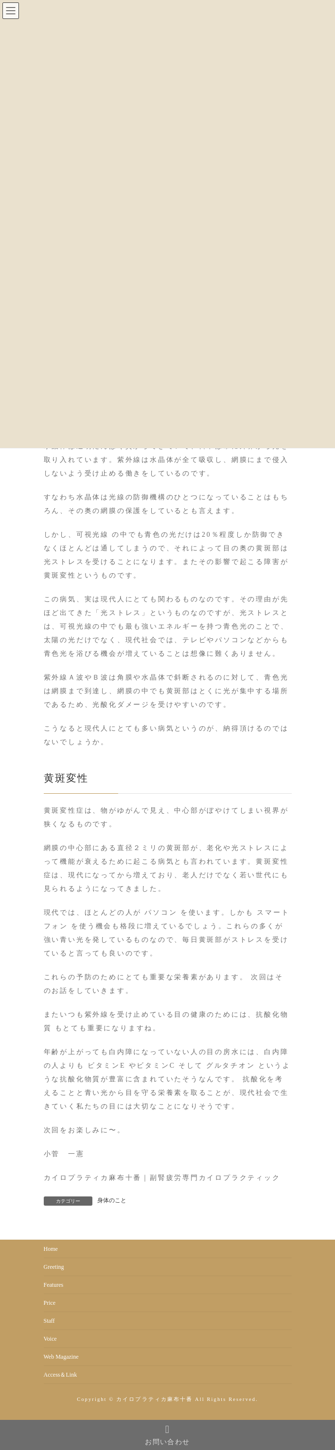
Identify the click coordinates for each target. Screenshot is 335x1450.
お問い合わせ (167, 1434)
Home (51, 1248)
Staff (49, 1320)
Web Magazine (61, 1356)
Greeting (54, 1266)
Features (54, 1284)
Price (50, 1302)
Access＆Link (60, 1374)
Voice (50, 1338)
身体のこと (111, 1200)
